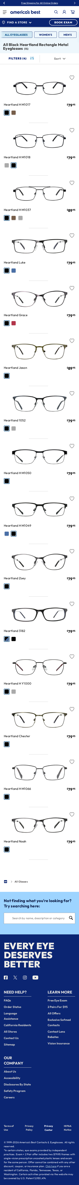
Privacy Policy (29, 1127)
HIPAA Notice (67, 1127)
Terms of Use (9, 1127)
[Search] (39, 918)
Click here (51, 1166)
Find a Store (17, 22)
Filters (22, 58)
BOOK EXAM (63, 22)
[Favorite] (72, 75)
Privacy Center (48, 1128)
